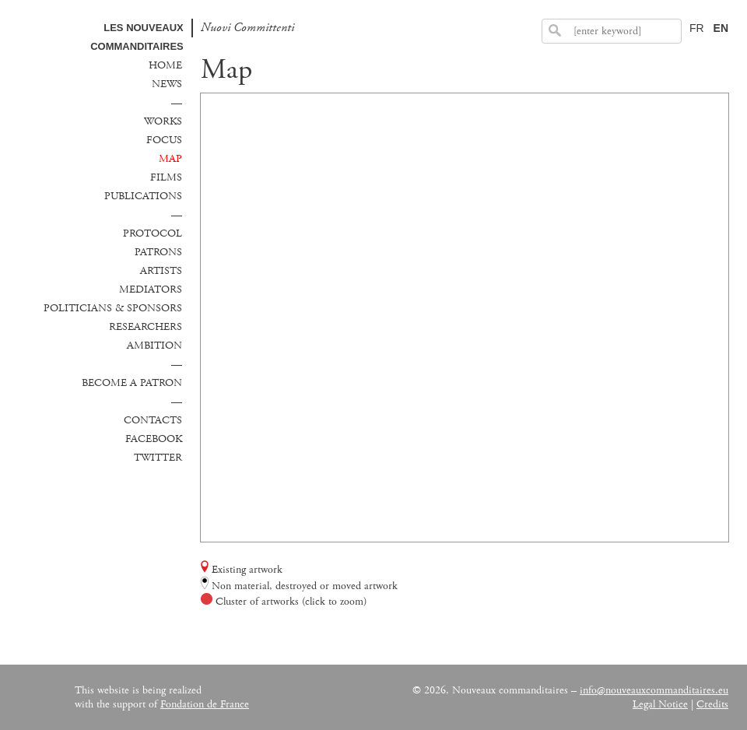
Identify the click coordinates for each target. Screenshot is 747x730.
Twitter (158, 458)
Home (165, 65)
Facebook (153, 439)
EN (721, 28)
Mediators (150, 290)
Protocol (152, 233)
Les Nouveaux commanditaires (137, 37)
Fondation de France (204, 704)
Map (170, 159)
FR (696, 28)
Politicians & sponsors (113, 308)
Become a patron (132, 383)
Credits (712, 704)
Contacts (153, 420)
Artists (161, 271)
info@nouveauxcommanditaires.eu (654, 690)
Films (166, 177)
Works (163, 121)
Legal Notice (660, 704)
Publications (143, 196)
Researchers (145, 327)
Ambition (154, 346)
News (167, 84)
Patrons (158, 252)
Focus (164, 140)
